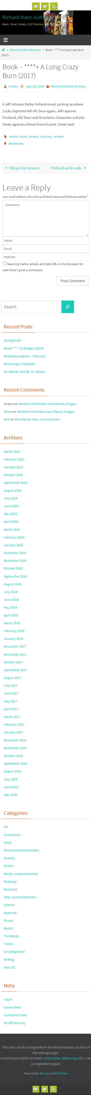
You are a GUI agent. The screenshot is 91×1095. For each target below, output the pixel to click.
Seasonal (10, 913)
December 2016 (15, 740)
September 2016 (15, 763)
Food (7, 842)
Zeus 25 (9, 967)
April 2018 (11, 615)
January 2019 (13, 545)
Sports (8, 928)
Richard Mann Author (25, 17)
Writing (9, 959)
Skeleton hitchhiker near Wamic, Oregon (47, 404)
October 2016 (13, 756)
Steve (8, 411)
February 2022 (14, 459)
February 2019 (14, 537)
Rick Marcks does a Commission (37, 419)
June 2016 (11, 787)
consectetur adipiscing (60, 1058)
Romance (10, 889)
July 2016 (10, 779)
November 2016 (15, 748)
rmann (13, 86)
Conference (12, 835)
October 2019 (13, 475)
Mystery (9, 858)
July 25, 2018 (34, 86)
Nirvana (44, 1073)
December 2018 (15, 553)
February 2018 (14, 631)
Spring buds (12, 340)
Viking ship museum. (21, 168)
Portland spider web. (69, 168)
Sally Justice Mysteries (20, 897)
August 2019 (12, 490)
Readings (10, 881)
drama (34, 136)
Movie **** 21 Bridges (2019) (24, 348)
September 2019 (15, 482)
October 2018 (13, 568)
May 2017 (10, 701)
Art (6, 827)
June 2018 (11, 599)
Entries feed (12, 1007)
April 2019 (11, 521)
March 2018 (12, 623)
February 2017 (14, 724)
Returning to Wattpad (19, 364)
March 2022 (12, 451)
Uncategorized (14, 951)
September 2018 (15, 576)
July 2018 (10, 592)
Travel (8, 944)
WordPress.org (14, 1023)
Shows (8, 920)
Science (9, 905)
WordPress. (60, 1073)
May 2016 (10, 795)
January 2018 (13, 638)
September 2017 (15, 670)
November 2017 (15, 654)
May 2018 (10, 607)
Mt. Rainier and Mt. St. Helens (24, 371)
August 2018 (12, 584)
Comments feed (15, 1015)
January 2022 (13, 467)
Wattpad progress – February (25, 356)
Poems (9, 866)
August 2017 (12, 677)
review (58, 136)
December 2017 (15, 646)
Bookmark (16, 143)
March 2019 (12, 529)
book (23, 136)
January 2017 (13, 732)
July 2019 (10, 498)
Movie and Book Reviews (25, 50)
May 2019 (10, 514)
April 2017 (11, 709)
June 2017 (11, 693)
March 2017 (12, 716)
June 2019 (11, 506)
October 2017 (13, 662)
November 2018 (15, 560)
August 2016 (12, 771)
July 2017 (10, 685)
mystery (46, 136)
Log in (8, 999)
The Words (11, 936)
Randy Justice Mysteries (21, 874)
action (13, 136)
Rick (6, 419)
